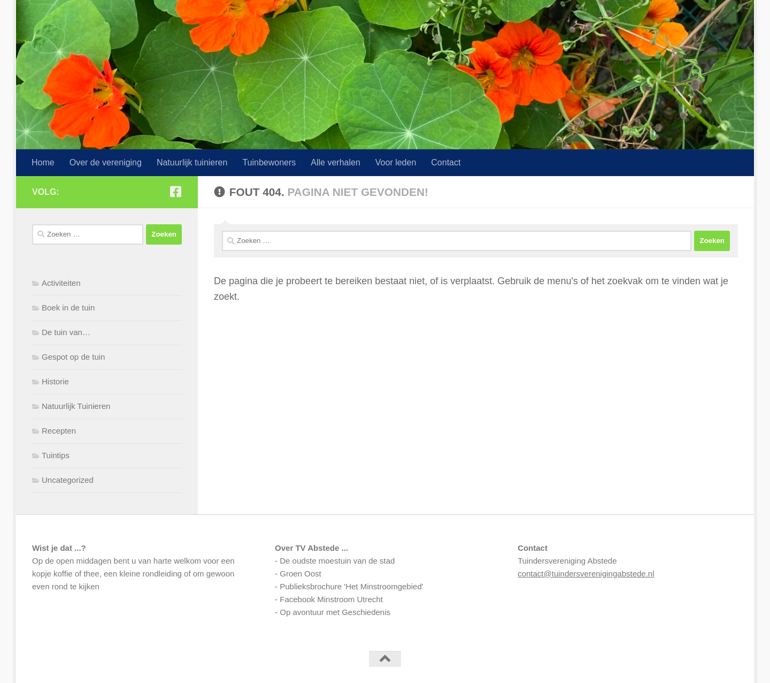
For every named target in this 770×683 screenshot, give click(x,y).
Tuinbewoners (269, 162)
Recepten (59, 430)
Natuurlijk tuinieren (192, 162)
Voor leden (396, 162)
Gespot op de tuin (73, 356)
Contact (445, 162)
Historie (55, 381)
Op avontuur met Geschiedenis (335, 612)
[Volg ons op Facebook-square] (175, 191)
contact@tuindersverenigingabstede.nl (586, 573)
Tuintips (56, 455)
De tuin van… (66, 332)
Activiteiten (61, 282)
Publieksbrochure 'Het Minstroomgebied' (351, 586)
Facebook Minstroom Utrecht (331, 599)
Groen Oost (300, 573)
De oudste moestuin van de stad (337, 560)
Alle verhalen (335, 162)
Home (43, 162)
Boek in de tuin (68, 307)
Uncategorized (68, 479)
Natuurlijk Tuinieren (76, 406)
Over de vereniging (106, 162)
